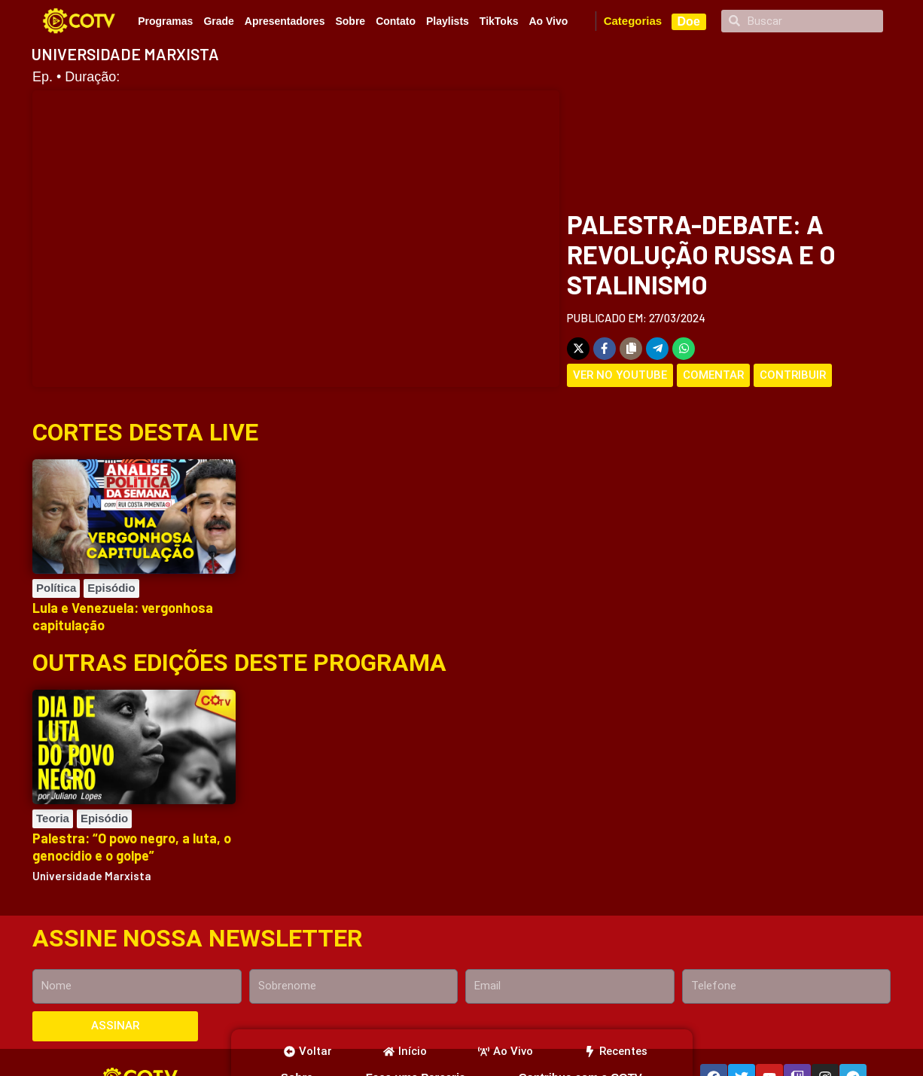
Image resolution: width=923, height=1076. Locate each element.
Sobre (350, 21)
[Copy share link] (631, 348)
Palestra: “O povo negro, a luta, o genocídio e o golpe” (131, 847)
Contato (396, 21)
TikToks (499, 21)
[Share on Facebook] (604, 348)
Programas (165, 21)
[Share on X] (578, 348)
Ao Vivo (548, 21)
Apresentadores (285, 21)
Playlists (447, 21)
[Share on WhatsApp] (683, 348)
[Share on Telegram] (657, 348)
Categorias (633, 20)
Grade (218, 21)
